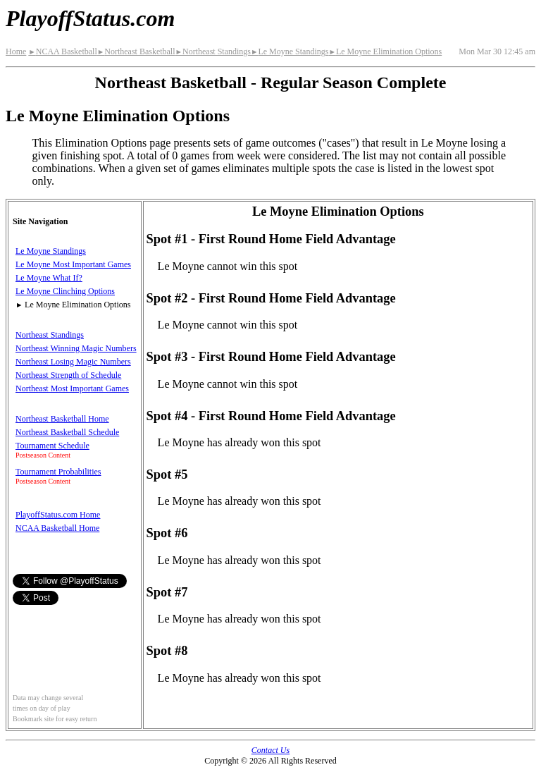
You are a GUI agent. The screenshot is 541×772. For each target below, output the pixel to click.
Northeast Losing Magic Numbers (73, 362)
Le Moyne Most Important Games (73, 264)
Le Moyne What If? (48, 278)
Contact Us (270, 750)
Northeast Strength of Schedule (68, 375)
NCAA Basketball (62, 51)
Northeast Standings (213, 51)
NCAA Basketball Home (57, 528)
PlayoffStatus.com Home (57, 515)
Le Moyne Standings (289, 51)
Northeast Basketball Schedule (67, 432)
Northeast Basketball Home (62, 419)
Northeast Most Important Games (72, 388)
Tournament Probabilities (58, 472)
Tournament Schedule (52, 446)
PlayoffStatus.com (90, 18)
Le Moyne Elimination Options (385, 51)
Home (16, 51)
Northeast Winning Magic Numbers (76, 348)
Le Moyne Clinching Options (65, 291)
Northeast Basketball (136, 51)
